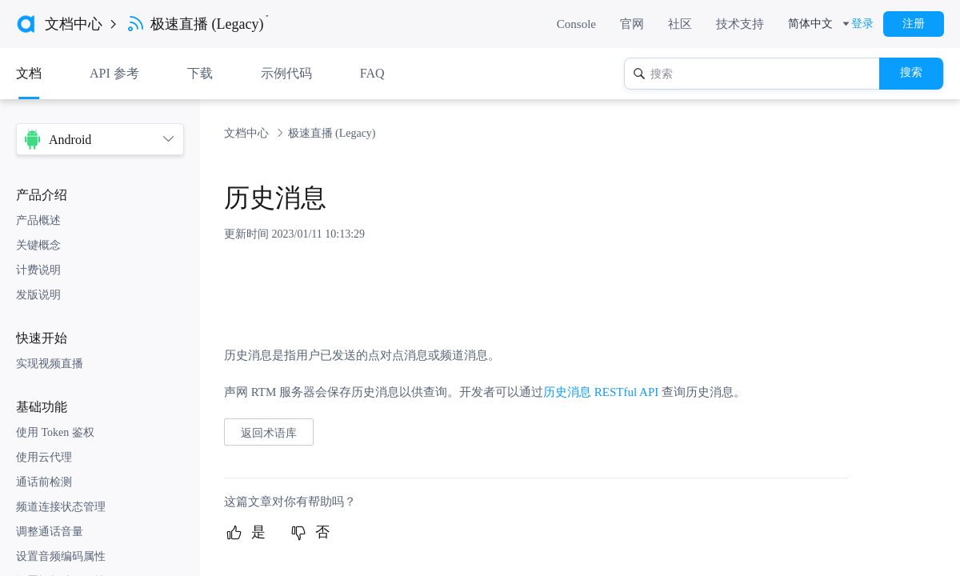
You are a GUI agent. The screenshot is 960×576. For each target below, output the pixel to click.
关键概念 (38, 245)
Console (576, 24)
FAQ (372, 73)
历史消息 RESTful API (600, 392)
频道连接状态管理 (61, 507)
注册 (913, 24)
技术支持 (740, 24)
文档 (29, 73)
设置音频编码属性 (61, 556)
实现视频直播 (49, 364)
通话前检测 (44, 482)
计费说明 (38, 270)
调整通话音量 (49, 532)
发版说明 (38, 295)
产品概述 (38, 220)
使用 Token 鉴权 (55, 432)
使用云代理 (44, 457)
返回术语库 (269, 432)
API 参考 (114, 73)
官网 (632, 24)
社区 (680, 24)
